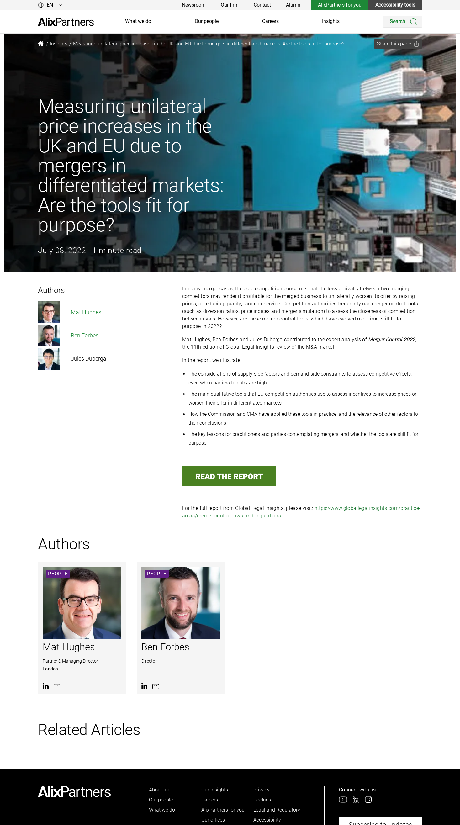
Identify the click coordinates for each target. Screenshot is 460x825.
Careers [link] (270, 21)
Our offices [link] (213, 820)
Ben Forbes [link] (68, 335)
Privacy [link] (261, 790)
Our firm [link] (230, 5)
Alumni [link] (294, 5)
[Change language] (50, 5)
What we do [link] (138, 21)
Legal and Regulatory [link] (276, 810)
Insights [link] (331, 21)
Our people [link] (207, 21)
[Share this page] (398, 44)
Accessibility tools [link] (395, 5)
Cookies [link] (262, 800)
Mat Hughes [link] (69, 312)
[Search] (402, 22)
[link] (66, 22)
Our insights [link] (214, 790)
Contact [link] (262, 5)
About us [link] (159, 790)
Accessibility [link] (267, 820)
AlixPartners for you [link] (340, 5)
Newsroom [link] (194, 5)
